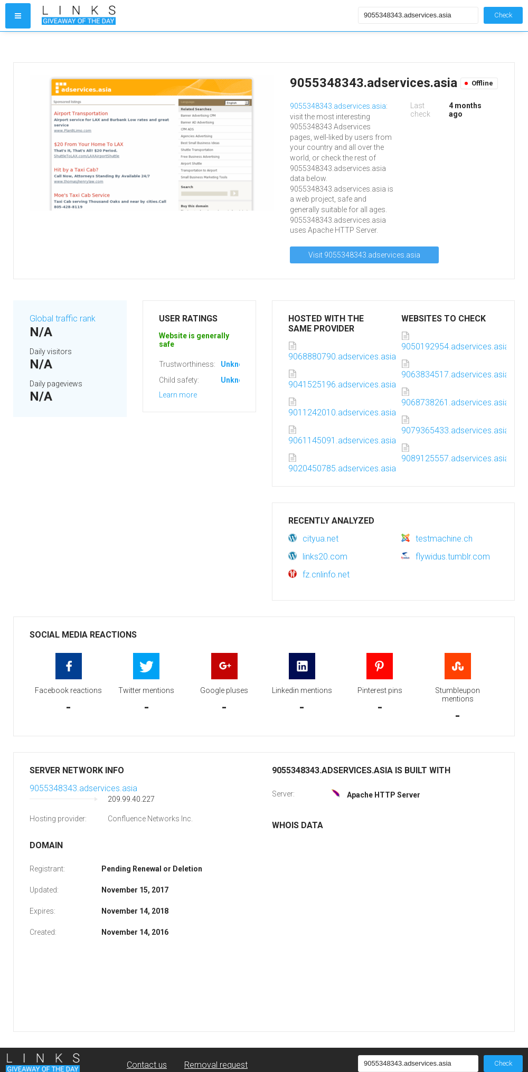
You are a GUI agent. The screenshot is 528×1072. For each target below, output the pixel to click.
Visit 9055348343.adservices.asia (364, 255)
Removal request (216, 1065)
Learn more (178, 395)
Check (503, 15)
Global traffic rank (63, 319)
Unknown (237, 364)
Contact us (147, 1065)
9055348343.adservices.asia (338, 106)
